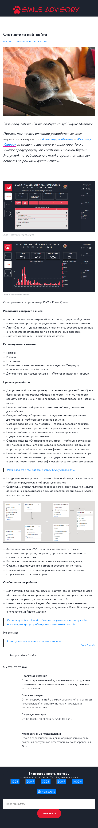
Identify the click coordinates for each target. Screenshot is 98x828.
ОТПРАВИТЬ (49, 813)
